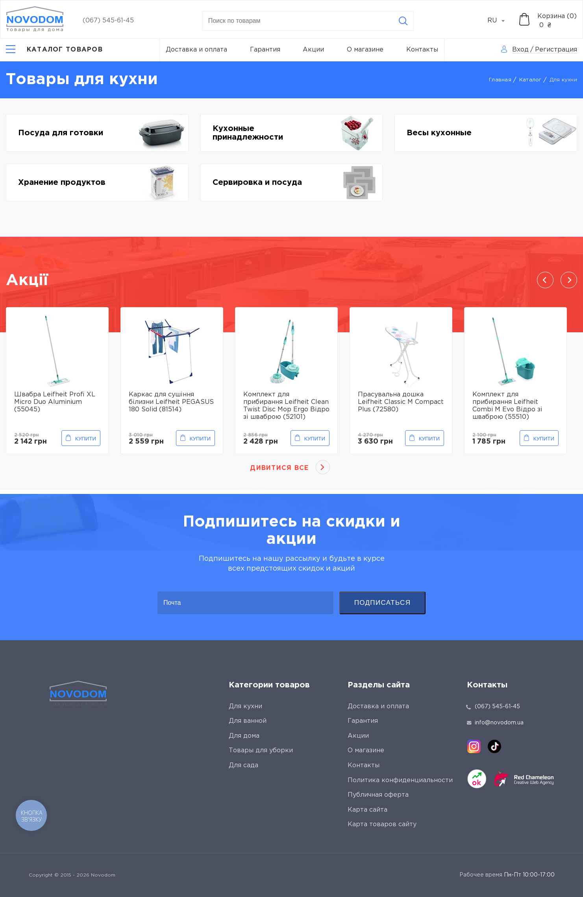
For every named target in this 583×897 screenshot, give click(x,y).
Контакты (422, 50)
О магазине (365, 50)
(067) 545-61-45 (108, 21)
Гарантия (265, 50)
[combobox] (500, 21)
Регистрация (556, 50)
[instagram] (474, 746)
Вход (520, 50)
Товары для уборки (261, 750)
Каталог (530, 80)
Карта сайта (367, 810)
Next (569, 280)
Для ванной (248, 721)
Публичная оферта (378, 795)
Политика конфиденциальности (400, 780)
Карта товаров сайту (382, 824)
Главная (500, 80)
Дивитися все (279, 468)
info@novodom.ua (495, 722)
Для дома (244, 736)
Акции (313, 50)
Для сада (243, 765)
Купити (85, 439)
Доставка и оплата (196, 50)
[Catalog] (54, 50)
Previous (545, 280)
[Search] (403, 21)
